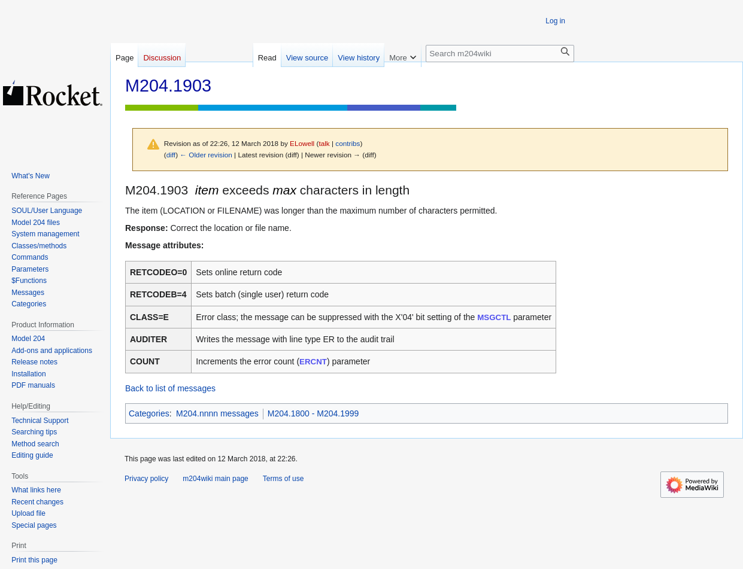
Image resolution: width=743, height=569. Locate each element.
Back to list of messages (170, 388)
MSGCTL (494, 317)
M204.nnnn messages (217, 413)
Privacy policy (146, 478)
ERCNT (313, 361)
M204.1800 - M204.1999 (313, 413)
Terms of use (283, 478)
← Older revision (206, 155)
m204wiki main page (215, 478)
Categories (149, 413)
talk (324, 143)
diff (170, 155)
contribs (347, 143)
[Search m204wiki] (500, 53)
